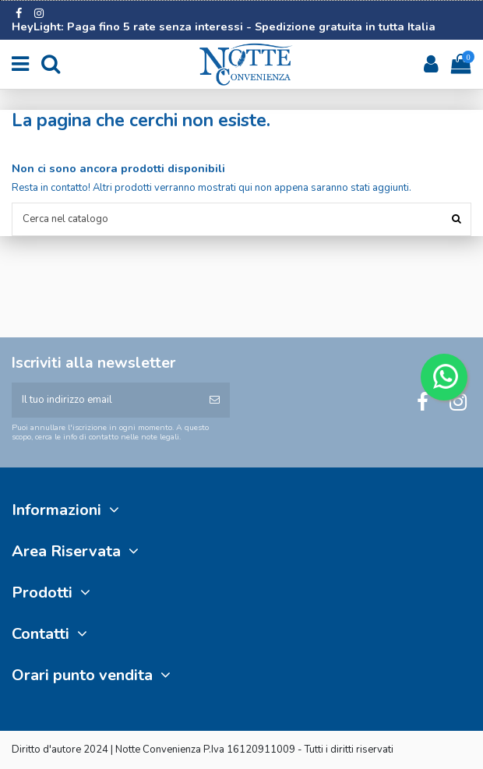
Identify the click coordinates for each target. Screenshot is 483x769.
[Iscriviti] (214, 400)
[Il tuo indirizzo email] (105, 400)
